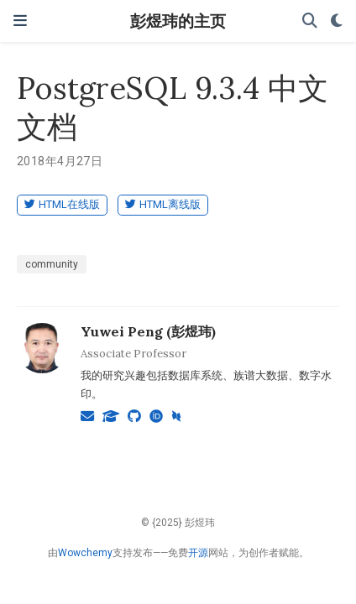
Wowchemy (85, 553)
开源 (198, 553)
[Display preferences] (337, 21)
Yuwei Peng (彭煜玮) (148, 331)
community (51, 264)
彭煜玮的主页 (178, 20)
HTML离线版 (163, 204)
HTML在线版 (62, 204)
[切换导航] (20, 20)
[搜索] (309, 21)
